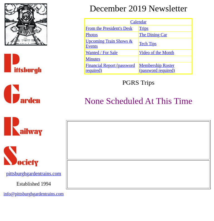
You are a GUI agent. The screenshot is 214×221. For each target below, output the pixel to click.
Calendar (138, 22)
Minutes (93, 59)
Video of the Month (156, 52)
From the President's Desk (109, 28)
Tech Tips (147, 43)
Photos (92, 34)
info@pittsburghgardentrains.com (34, 193)
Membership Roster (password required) (157, 68)
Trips (143, 28)
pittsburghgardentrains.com (33, 173)
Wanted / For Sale (102, 52)
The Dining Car (153, 34)
